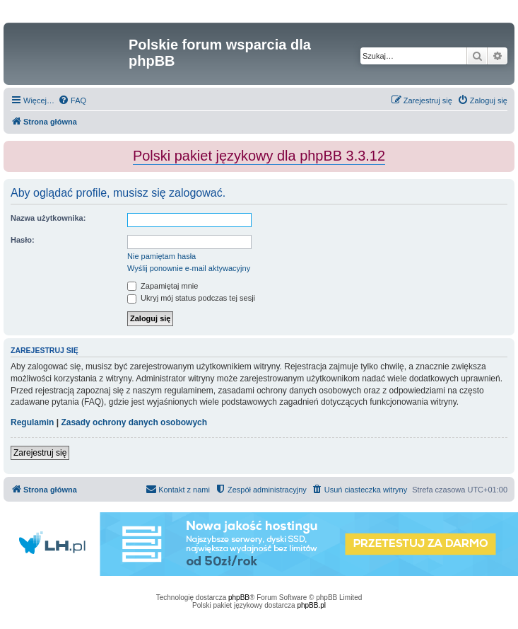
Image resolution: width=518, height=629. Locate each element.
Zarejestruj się (39, 453)
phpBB (238, 597)
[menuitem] (72, 100)
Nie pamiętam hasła (161, 256)
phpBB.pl (311, 605)
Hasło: (23, 240)
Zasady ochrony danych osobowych (134, 422)
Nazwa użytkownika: (48, 218)
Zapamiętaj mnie (162, 286)
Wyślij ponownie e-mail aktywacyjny (188, 268)
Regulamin (32, 422)
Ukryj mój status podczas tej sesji (191, 298)
